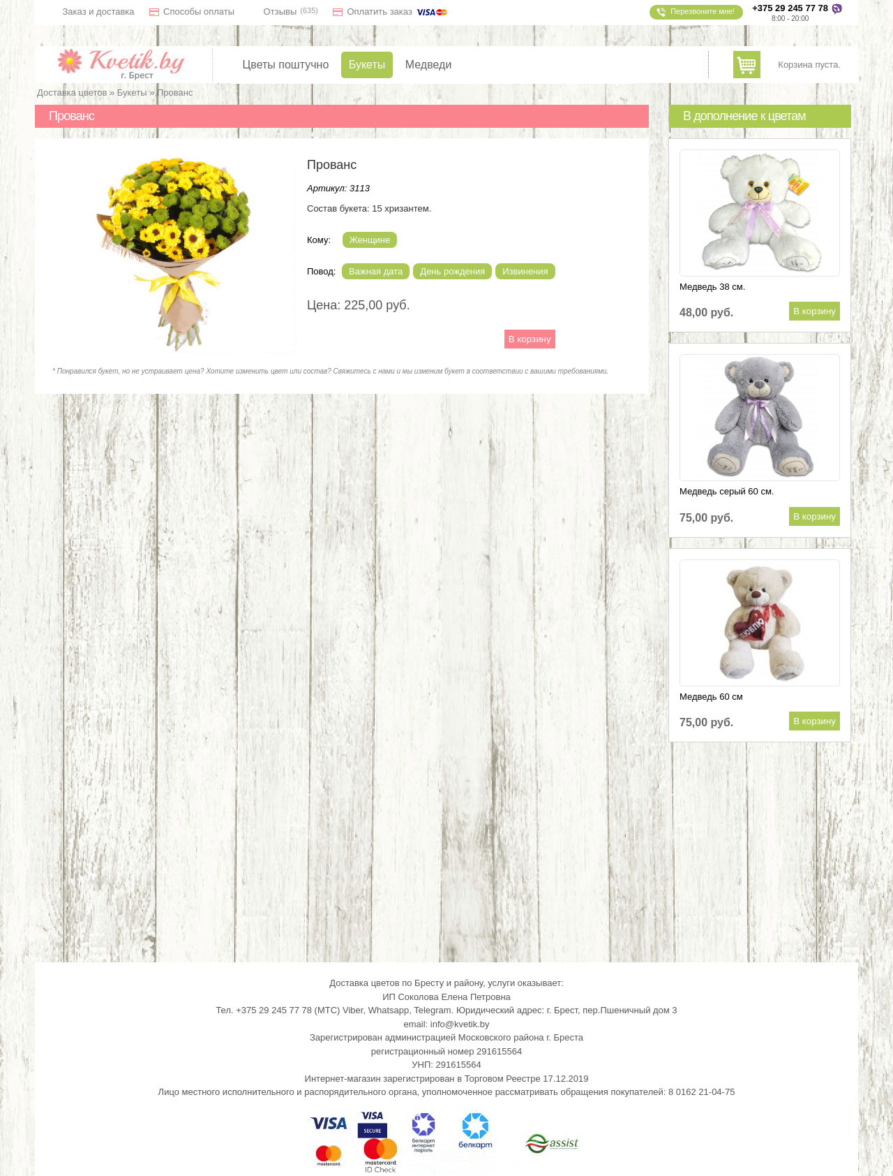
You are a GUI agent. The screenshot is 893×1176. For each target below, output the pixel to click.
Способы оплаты (198, 11)
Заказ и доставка (99, 11)
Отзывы (280, 11)
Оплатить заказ (398, 11)
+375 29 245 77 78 (790, 8)
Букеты (367, 65)
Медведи (428, 65)
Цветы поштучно (286, 65)
